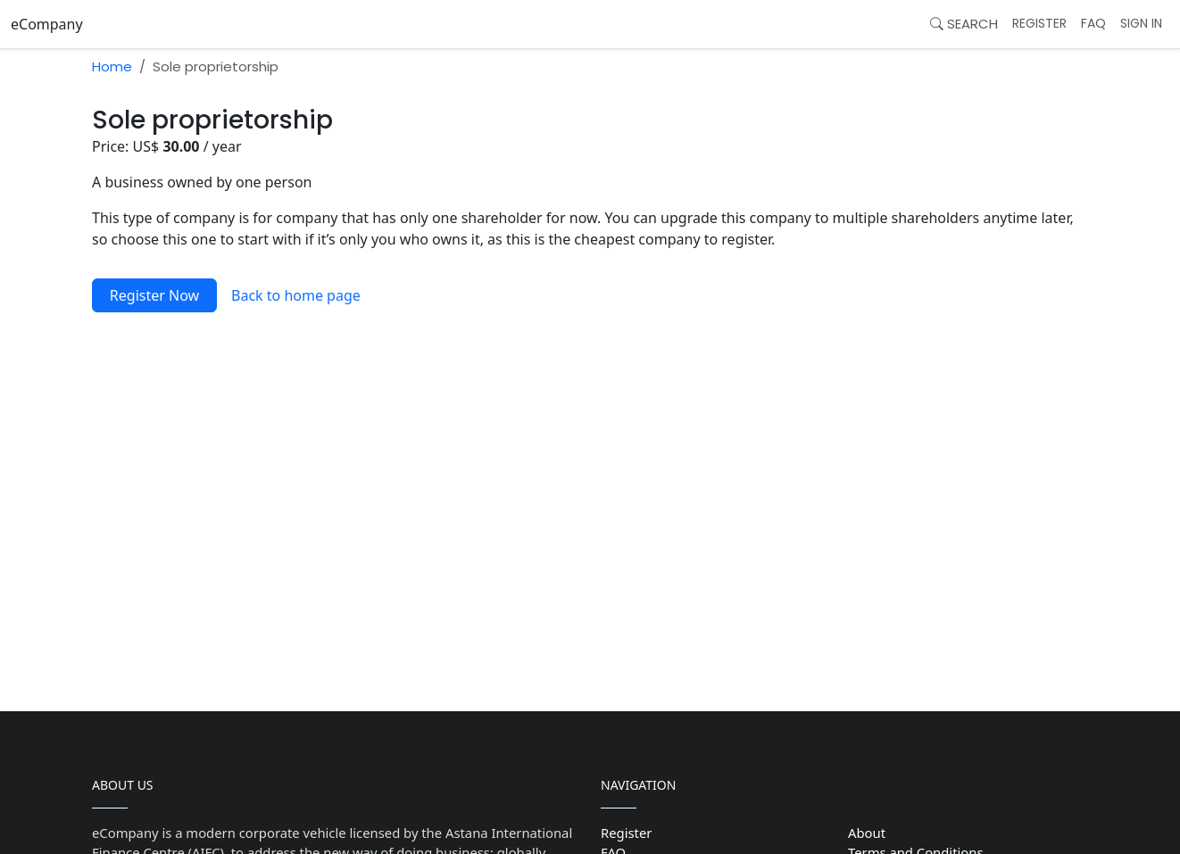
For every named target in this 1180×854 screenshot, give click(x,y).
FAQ (1093, 23)
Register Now (154, 295)
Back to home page (296, 295)
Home (112, 66)
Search (964, 23)
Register (1039, 23)
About (866, 833)
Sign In (1141, 23)
